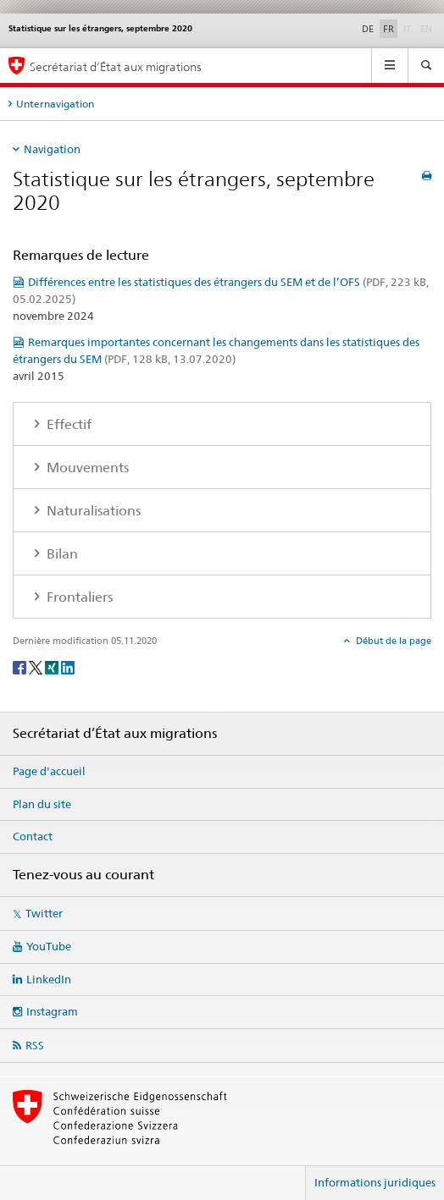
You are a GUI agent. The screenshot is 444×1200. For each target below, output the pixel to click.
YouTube (48, 946)
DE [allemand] (368, 29)
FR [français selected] (388, 29)
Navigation (52, 149)
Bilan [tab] (60, 554)
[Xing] (53, 666)
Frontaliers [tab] (78, 597)
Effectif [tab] (67, 424)
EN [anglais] (428, 28)
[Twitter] (37, 666)
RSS (34, 1045)
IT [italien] (408, 28)
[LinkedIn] (68, 666)
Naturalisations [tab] (92, 511)
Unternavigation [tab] (55, 103)
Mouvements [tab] (86, 468)
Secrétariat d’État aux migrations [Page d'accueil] (116, 66)
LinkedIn (48, 979)
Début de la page (392, 641)
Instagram (52, 1011)
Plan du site (42, 804)
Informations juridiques (375, 1182)
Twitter (44, 913)
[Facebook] (21, 666)
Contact (33, 836)
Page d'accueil (49, 771)
